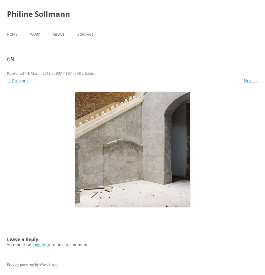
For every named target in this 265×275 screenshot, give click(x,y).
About (59, 34)
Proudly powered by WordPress (32, 264)
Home (12, 34)
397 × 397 (64, 73)
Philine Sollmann (38, 14)
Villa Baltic (85, 73)
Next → (251, 80)
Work (35, 34)
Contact (85, 34)
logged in (41, 244)
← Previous (18, 80)
